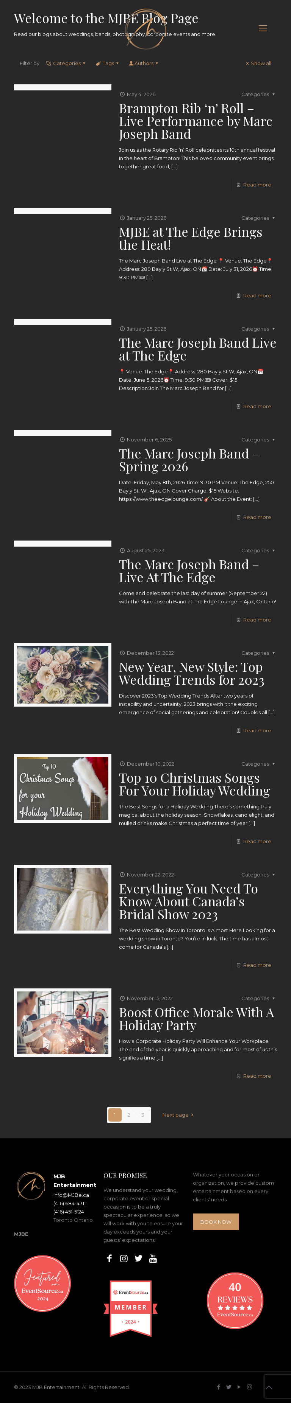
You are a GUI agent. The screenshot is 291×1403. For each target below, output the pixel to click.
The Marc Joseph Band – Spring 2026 (189, 459)
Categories (66, 63)
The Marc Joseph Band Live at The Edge (198, 349)
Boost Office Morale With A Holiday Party (196, 1018)
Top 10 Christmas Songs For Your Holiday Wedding (194, 784)
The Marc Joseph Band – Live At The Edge (189, 570)
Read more (257, 185)
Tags (107, 63)
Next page (179, 1115)
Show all (257, 63)
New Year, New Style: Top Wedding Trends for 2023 (191, 673)
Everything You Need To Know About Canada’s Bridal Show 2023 (188, 901)
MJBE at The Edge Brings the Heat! (191, 238)
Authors (144, 63)
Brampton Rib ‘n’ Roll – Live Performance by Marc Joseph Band (195, 120)
